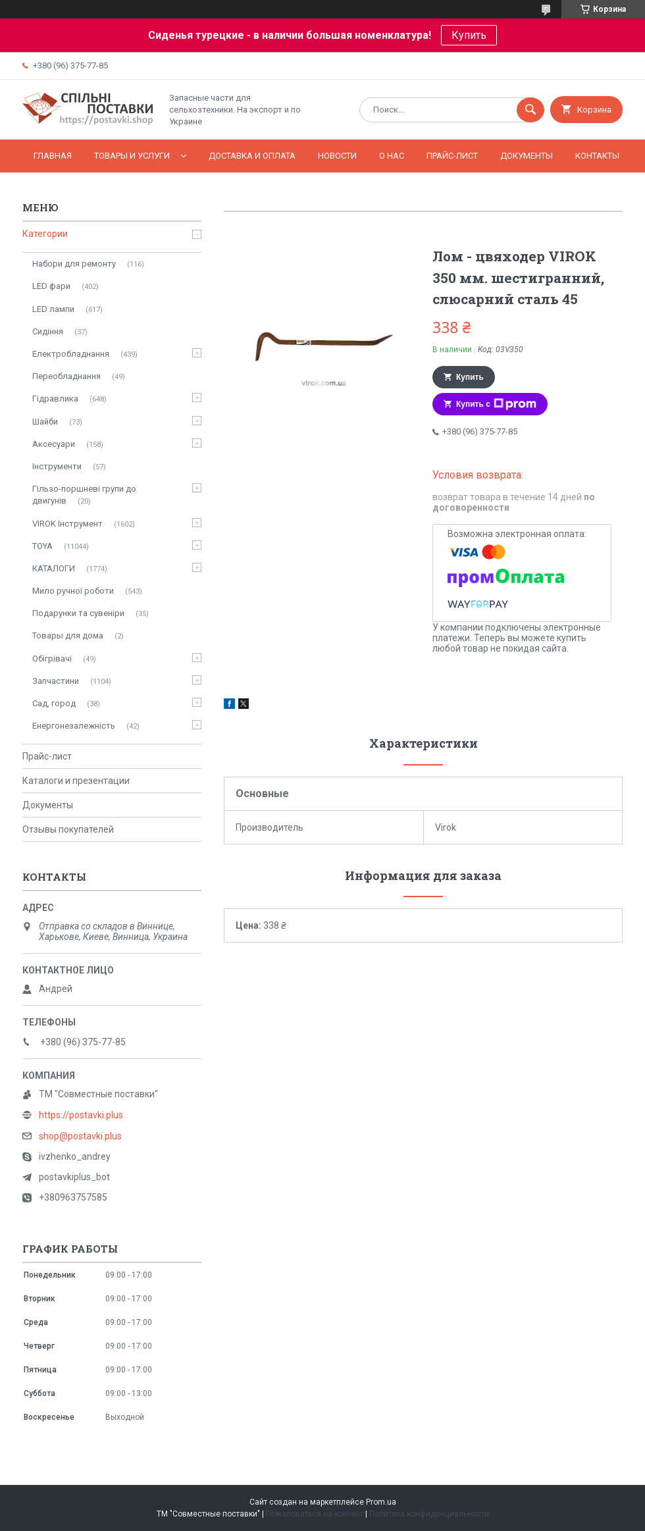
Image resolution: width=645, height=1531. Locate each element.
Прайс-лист (452, 156)
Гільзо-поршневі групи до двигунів (84, 495)
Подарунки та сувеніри (78, 613)
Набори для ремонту (74, 264)
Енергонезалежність (73, 726)
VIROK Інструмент (67, 524)
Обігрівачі (52, 658)
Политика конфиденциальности (429, 1513)
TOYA (42, 546)
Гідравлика (55, 398)
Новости (337, 156)
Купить (469, 35)
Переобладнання (66, 376)
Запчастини (55, 681)
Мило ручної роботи (73, 591)
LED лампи (53, 309)
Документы (526, 156)
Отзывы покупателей (68, 829)
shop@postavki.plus (80, 1136)
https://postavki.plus (81, 1115)
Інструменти (57, 466)
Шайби (45, 422)
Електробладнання (70, 354)
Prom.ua (381, 1502)
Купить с (496, 404)
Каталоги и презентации (76, 780)
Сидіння (47, 331)
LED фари (51, 286)
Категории (45, 233)
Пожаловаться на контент (314, 1513)
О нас (391, 156)
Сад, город (54, 703)
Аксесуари (53, 444)
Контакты (597, 156)
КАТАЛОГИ (53, 568)
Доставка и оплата (252, 156)
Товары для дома (67, 635)
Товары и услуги (132, 156)
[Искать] (530, 109)
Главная (53, 156)
